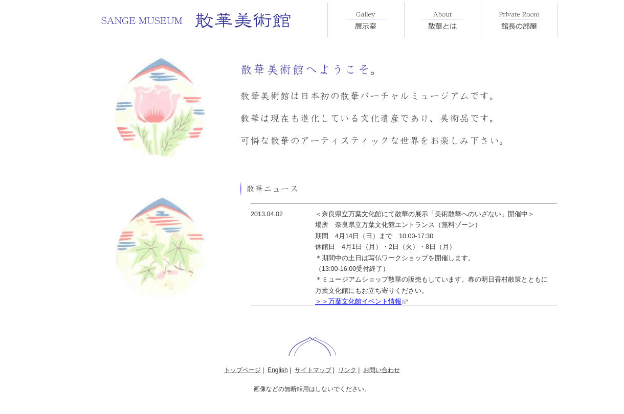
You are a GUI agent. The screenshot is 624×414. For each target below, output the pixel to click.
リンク (347, 370)
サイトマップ (313, 370)
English (277, 370)
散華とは (442, 20)
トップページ (242, 370)
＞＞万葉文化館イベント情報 (358, 301)
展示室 (365, 20)
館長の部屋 (519, 20)
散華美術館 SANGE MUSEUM (196, 20)
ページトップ (312, 346)
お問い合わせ (381, 370)
